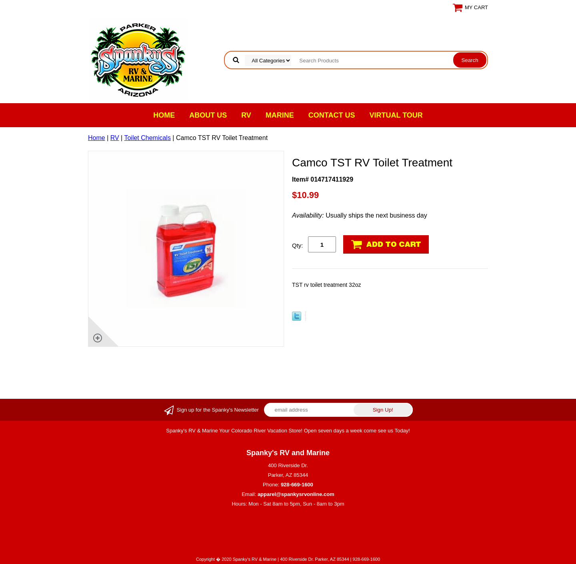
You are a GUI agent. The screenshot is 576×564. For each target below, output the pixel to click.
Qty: (297, 245)
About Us (208, 115)
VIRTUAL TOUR (396, 115)
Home (164, 115)
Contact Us (331, 115)
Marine (280, 115)
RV (246, 115)
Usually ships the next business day (359, 215)
